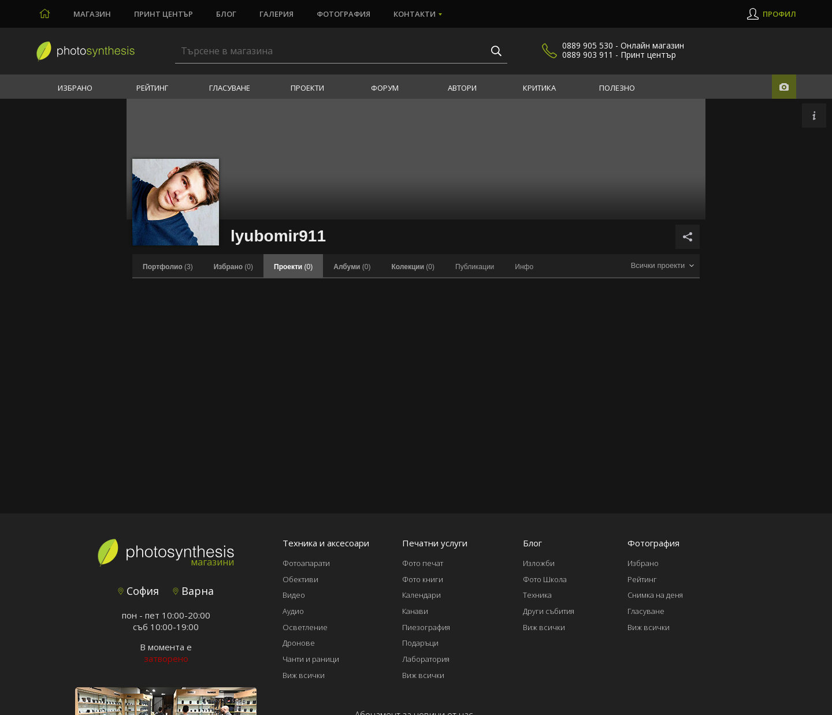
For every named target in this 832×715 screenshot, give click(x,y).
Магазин (92, 14)
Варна (193, 591)
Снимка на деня (655, 595)
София (138, 591)
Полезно (617, 88)
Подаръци (420, 643)
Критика (539, 88)
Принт (163, 14)
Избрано (75, 88)
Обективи (300, 579)
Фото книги (422, 579)
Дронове (299, 643)
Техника (537, 595)
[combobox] (662, 266)
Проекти (307, 88)
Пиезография (426, 627)
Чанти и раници (311, 659)
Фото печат (422, 563)
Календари (421, 595)
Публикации (474, 267)
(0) (233, 267)
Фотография (343, 14)
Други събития (548, 611)
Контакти (414, 14)
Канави (415, 611)
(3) (168, 267)
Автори (462, 88)
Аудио (293, 611)
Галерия (276, 14)
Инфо (524, 267)
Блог (226, 14)
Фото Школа (545, 579)
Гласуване (229, 88)
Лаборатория (426, 659)
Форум (385, 88)
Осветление (305, 627)
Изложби (539, 563)
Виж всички (304, 675)
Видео (294, 595)
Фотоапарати (306, 563)
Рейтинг (152, 88)
